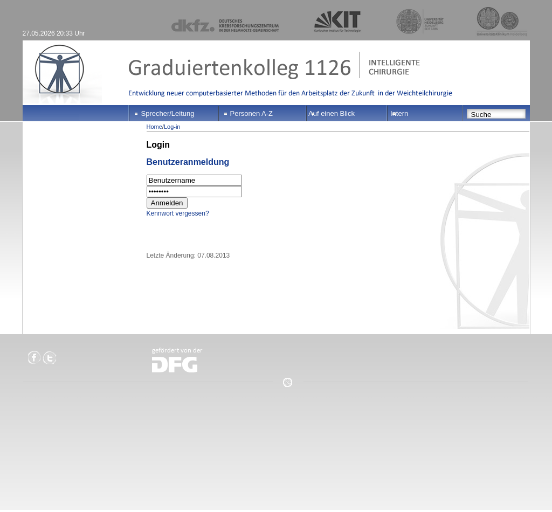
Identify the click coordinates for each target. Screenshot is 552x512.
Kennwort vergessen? (178, 213)
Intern (399, 113)
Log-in (172, 126)
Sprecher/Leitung (168, 113)
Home (154, 126)
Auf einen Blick (331, 113)
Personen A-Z (251, 113)
